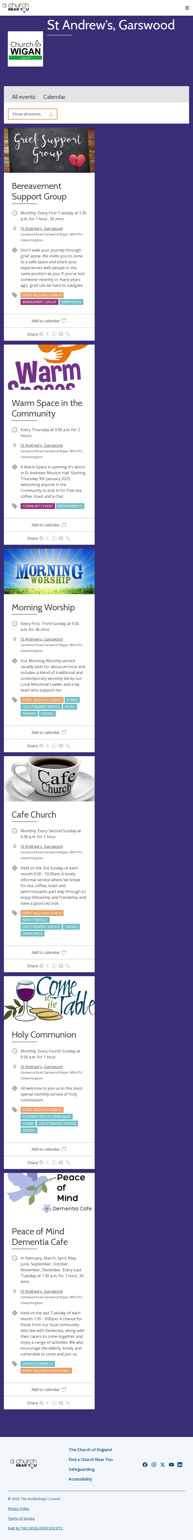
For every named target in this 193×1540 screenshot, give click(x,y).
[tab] (49, 320)
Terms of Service (21, 1518)
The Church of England (90, 1449)
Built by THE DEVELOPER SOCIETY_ (36, 1528)
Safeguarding (81, 1469)
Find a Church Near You (91, 1459)
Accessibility (80, 1479)
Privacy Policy (18, 1508)
